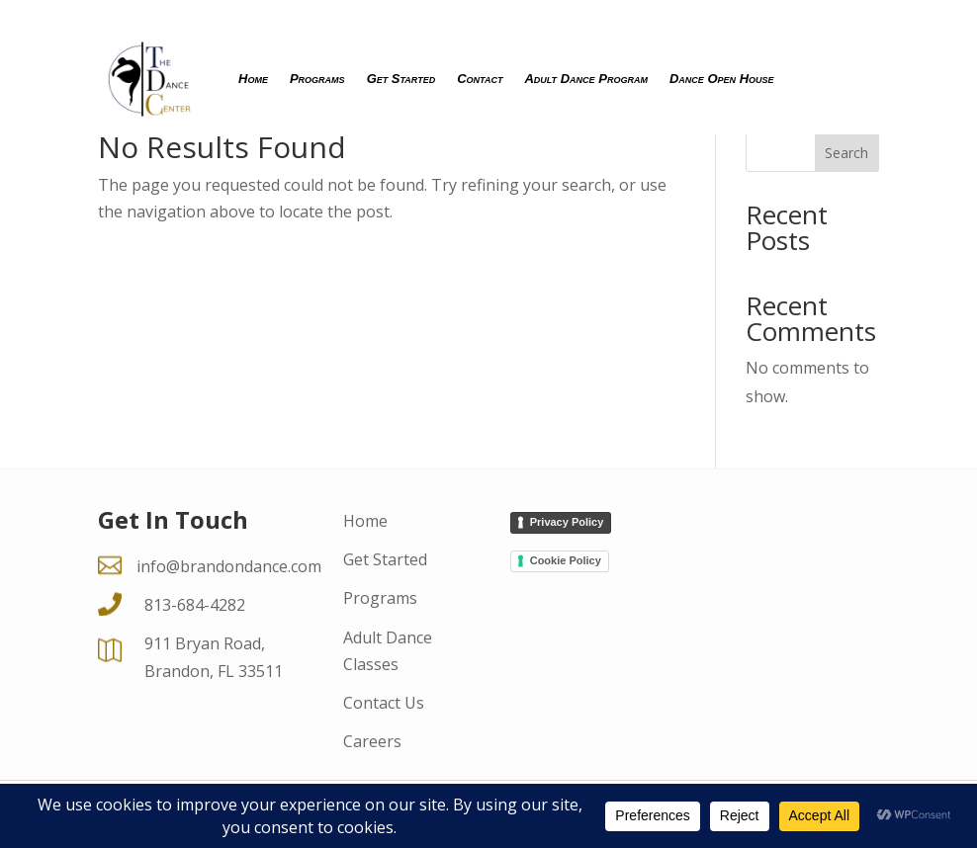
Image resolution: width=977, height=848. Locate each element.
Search (846, 152)
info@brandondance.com (228, 566)
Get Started (401, 78)
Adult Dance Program (586, 78)
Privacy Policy (567, 522)
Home (253, 78)
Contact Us (383, 703)
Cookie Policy (565, 560)
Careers (372, 741)
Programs (317, 78)
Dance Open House (721, 78)
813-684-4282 (194, 605)
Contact (479, 78)
